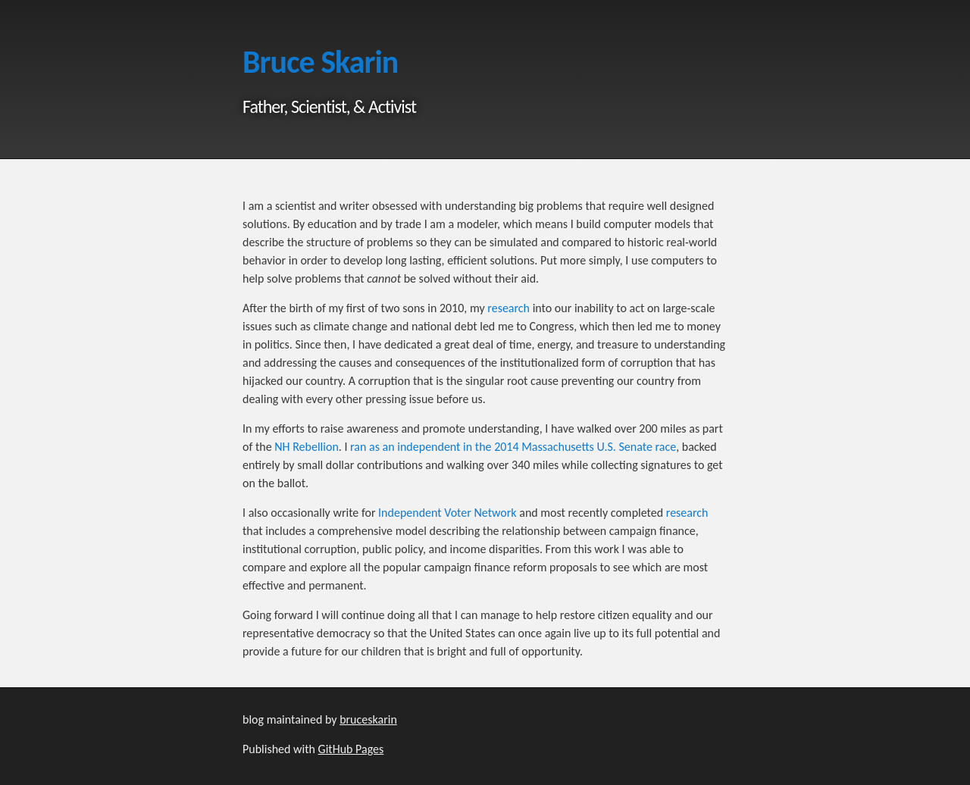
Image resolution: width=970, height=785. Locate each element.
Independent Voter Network (447, 512)
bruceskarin (368, 719)
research (508, 308)
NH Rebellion (306, 446)
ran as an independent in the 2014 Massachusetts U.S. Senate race (513, 446)
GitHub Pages (351, 749)
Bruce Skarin (320, 61)
